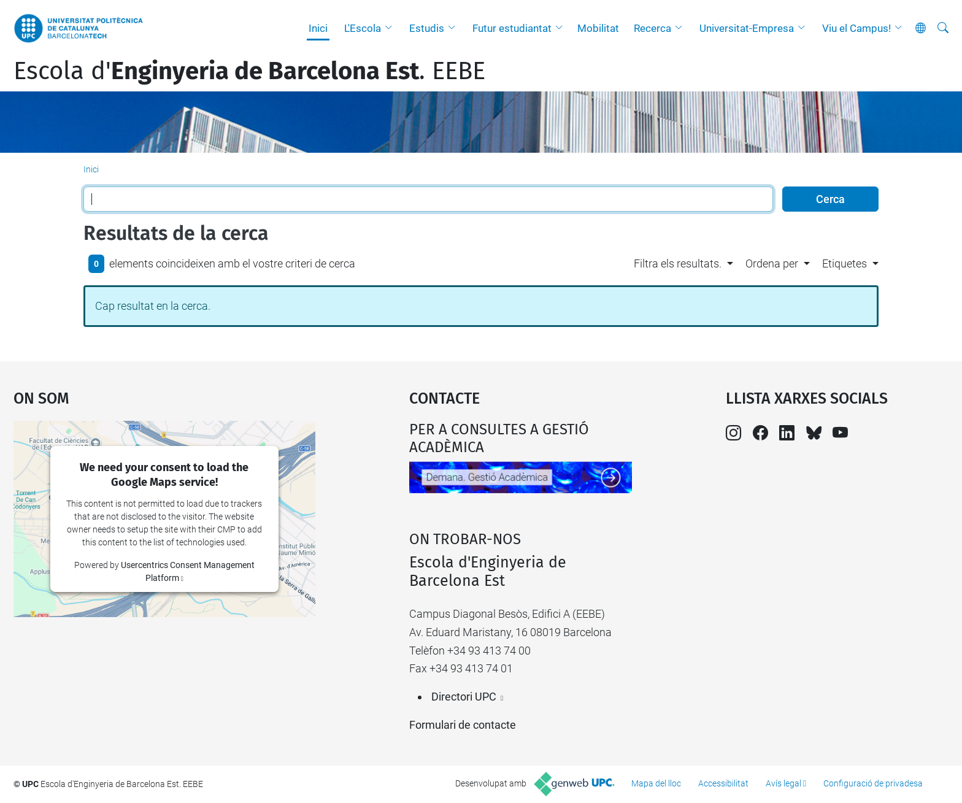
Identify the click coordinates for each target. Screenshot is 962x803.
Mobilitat (598, 28)
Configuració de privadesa (873, 783)
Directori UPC (464, 696)
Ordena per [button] (771, 263)
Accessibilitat (723, 783)
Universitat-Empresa (746, 28)
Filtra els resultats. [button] (677, 263)
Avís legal (783, 783)
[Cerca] (943, 28)
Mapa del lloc (656, 783)
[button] (391, 28)
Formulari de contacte (462, 724)
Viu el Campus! (856, 28)
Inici (318, 28)
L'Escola (362, 28)
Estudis (426, 28)
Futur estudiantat (512, 28)
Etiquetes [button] (844, 263)
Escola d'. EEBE (249, 71)
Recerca (652, 28)
